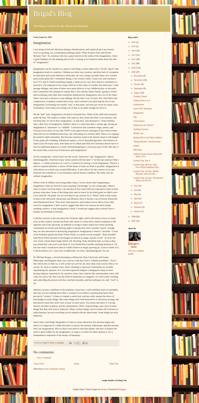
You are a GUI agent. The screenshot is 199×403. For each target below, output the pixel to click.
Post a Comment (44, 358)
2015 (133, 46)
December (138, 76)
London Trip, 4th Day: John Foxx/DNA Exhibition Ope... (146, 166)
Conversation (139, 121)
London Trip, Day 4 (141, 160)
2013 (133, 55)
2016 (133, 42)
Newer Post (39, 364)
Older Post (113, 364)
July (136, 186)
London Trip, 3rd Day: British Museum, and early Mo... (146, 172)
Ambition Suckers (141, 129)
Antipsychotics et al (141, 100)
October (137, 84)
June (136, 190)
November (138, 80)
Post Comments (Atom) (55, 369)
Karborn (37, 52)
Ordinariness (138, 104)
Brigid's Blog (52, 13)
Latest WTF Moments (142, 109)
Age (135, 117)
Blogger (122, 389)
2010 (133, 68)
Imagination (138, 113)
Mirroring (137, 150)
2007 (133, 221)
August (137, 93)
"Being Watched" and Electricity (147, 142)
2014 (133, 51)
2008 (133, 217)
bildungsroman (40, 130)
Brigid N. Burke (135, 245)
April (136, 198)
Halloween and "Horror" (143, 125)
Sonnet (136, 146)
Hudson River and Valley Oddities (147, 137)
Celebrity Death (140, 96)
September (138, 88)
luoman (104, 389)
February (138, 207)
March (137, 203)
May (136, 194)
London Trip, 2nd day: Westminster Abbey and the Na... (148, 179)
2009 (133, 72)
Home (76, 364)
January (137, 211)
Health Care (138, 133)
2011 (133, 63)
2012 (133, 59)
